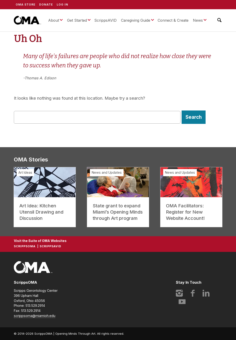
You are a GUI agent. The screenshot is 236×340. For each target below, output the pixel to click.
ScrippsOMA (27, 20)
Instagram (179, 293)
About (53, 20)
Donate (46, 4)
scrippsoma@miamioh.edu (34, 316)
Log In (62, 4)
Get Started (77, 20)
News (198, 20)
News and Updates (107, 172)
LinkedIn (206, 293)
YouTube (182, 301)
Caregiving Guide (135, 20)
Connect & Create (173, 20)
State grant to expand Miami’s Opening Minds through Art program (118, 212)
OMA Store (25, 4)
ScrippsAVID (105, 20)
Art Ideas (25, 172)
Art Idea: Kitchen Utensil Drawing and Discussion (41, 212)
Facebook (192, 293)
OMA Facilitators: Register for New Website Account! (185, 212)
